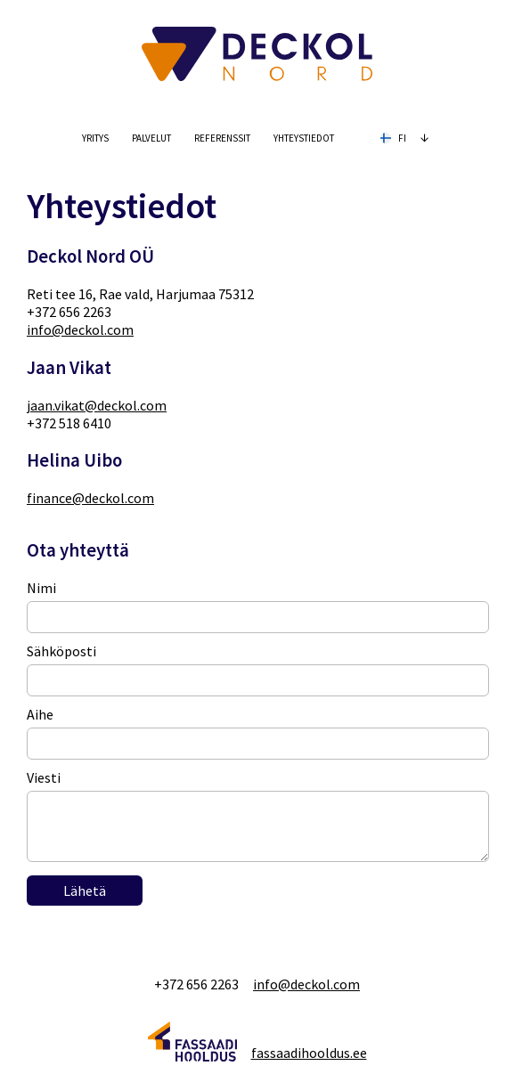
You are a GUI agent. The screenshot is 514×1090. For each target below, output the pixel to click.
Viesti (44, 777)
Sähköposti (61, 651)
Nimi (41, 588)
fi (405, 136)
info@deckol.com (80, 329)
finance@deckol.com (90, 498)
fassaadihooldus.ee (309, 1053)
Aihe (40, 714)
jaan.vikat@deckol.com (97, 405)
